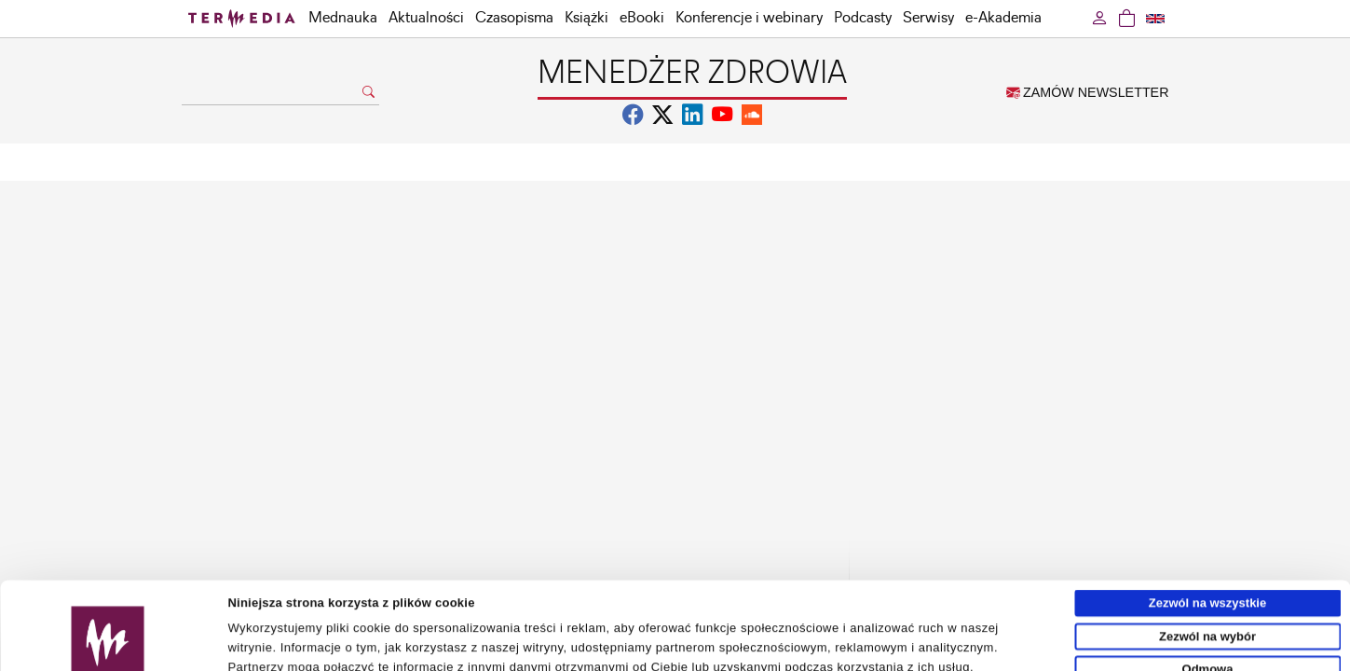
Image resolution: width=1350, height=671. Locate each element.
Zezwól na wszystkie (1207, 520)
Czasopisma (514, 18)
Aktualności (426, 18)
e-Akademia (1003, 18)
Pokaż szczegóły (863, 649)
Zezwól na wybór (1207, 554)
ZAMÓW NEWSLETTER (1087, 92)
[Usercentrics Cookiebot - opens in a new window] (107, 649)
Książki (586, 18)
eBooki (642, 18)
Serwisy (928, 18)
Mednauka (342, 18)
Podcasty (863, 18)
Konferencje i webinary (749, 18)
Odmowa (1208, 587)
